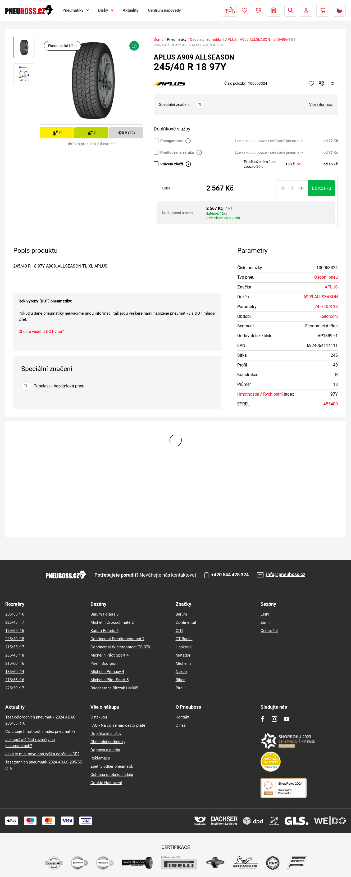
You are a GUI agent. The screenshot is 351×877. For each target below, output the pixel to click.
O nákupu (98, 717)
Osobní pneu (326, 277)
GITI (179, 630)
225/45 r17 (14, 622)
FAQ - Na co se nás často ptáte (117, 725)
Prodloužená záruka (177, 152)
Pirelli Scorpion (103, 663)
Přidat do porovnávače (322, 83)
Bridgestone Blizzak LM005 (114, 688)
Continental (186, 622)
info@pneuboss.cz (285, 574)
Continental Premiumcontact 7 (117, 638)
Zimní (266, 622)
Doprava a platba (105, 750)
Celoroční (329, 316)
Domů (158, 39)
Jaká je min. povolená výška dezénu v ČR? (42, 754)
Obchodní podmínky (107, 741)
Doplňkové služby (105, 733)
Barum (181, 614)
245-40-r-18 (283, 39)
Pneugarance (171, 141)
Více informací (320, 104)
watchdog (332, 83)
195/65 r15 (14, 630)
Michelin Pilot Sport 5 (109, 679)
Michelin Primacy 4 (107, 671)
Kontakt (182, 717)
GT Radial (184, 638)
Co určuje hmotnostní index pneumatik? (40, 731)
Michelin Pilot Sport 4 (109, 655)
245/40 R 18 (326, 306)
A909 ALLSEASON (255, 39)
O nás (181, 725)
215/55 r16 (14, 679)
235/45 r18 (14, 655)
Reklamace (100, 758)
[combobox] (271, 164)
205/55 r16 (14, 614)
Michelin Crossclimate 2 (112, 622)
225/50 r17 (14, 688)
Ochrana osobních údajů (111, 774)
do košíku (321, 188)
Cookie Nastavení (106, 782)
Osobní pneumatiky (206, 39)
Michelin (183, 663)
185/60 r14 (14, 671)
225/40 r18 (14, 638)
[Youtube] (286, 719)
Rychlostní (273, 394)
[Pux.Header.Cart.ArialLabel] (322, 10)
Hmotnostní (248, 394)
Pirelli (181, 688)
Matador (183, 655)
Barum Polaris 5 (104, 614)
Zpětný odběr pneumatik (111, 766)
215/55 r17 (14, 647)
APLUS (230, 39)
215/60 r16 (14, 663)
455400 (330, 403)
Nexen (181, 671)
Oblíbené (244, 10)
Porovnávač (258, 10)
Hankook (184, 647)
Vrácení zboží (171, 164)
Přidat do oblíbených (311, 83)
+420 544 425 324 (230, 574)
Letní (265, 614)
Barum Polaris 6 (104, 630)
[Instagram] (274, 719)
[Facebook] (262, 719)
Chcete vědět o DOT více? (41, 331)
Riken (180, 679)
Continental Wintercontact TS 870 (120, 647)
